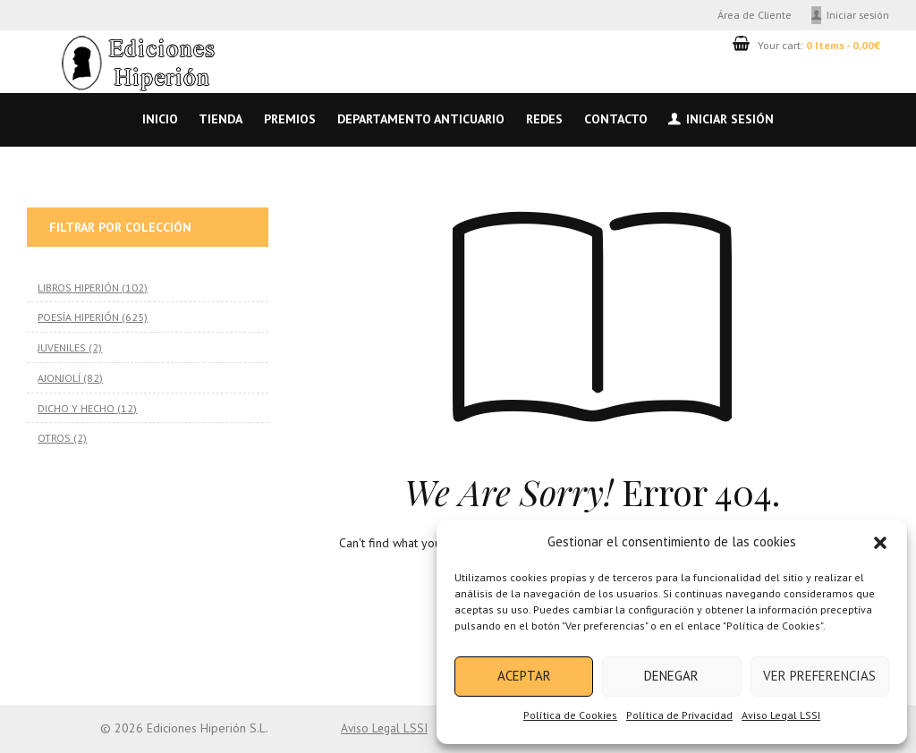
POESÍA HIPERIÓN (77, 316)
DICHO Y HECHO (76, 407)
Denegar (671, 675)
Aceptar (524, 675)
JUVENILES (61, 347)
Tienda (220, 119)
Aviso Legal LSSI (781, 715)
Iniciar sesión (858, 14)
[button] (880, 543)
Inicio (160, 119)
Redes (544, 119)
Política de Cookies (570, 715)
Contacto (616, 119)
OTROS (54, 437)
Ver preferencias (819, 675)
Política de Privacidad (679, 715)
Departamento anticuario (421, 119)
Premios (290, 119)
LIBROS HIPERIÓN (78, 287)
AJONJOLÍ (59, 377)
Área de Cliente (754, 14)
